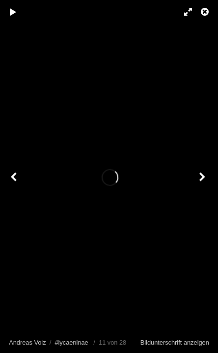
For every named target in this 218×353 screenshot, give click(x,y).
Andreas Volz (27, 342)
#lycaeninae (71, 342)
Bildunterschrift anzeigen (174, 342)
